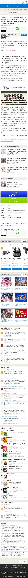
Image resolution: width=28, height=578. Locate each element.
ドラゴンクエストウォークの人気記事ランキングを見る (12, 386)
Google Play (14, 200)
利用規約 (15, 565)
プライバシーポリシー (7, 567)
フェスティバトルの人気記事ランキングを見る (10, 423)
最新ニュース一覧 (24, 9)
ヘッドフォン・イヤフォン (8, 245)
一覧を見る (24, 241)
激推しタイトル (16, 12)
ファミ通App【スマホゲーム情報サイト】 (10, 9)
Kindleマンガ (20, 245)
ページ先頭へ (24, 561)
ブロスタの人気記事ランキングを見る (8, 393)
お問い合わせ (8, 565)
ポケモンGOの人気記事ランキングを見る (9, 416)
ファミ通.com (22, 567)
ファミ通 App (6, 2)
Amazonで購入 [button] (5, 269)
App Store (14, 194)
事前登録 (10, 12)
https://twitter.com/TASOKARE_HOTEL (15, 212)
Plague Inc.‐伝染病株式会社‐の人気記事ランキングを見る (11, 400)
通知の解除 (15, 567)
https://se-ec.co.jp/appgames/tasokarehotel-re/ (17, 210)
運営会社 (20, 565)
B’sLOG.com (14, 569)
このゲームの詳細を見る (14, 186)
